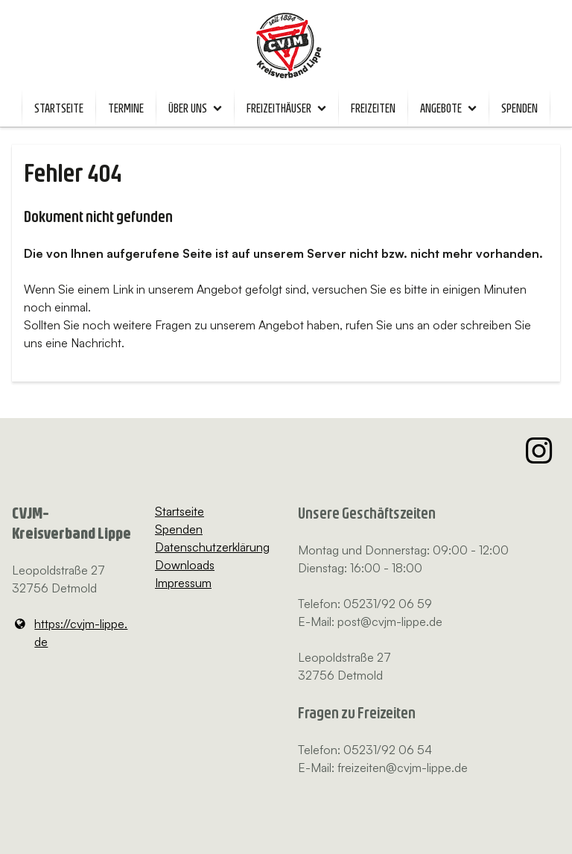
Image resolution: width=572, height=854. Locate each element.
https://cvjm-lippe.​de (69, 633)
